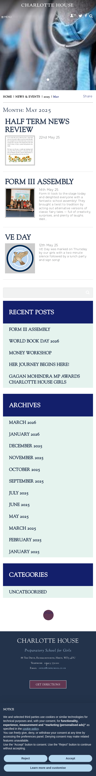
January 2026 (24, 434)
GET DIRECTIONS (48, 684)
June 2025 (19, 504)
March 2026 (22, 422)
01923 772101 (51, 663)
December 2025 (25, 445)
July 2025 (18, 492)
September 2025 (26, 481)
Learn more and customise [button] (48, 767)
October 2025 (24, 469)
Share (87, 96)
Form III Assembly (29, 329)
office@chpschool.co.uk (52, 668)
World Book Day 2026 (34, 341)
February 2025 (25, 539)
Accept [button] (70, 758)
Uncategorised (28, 591)
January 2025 (24, 551)
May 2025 (19, 516)
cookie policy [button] (30, 728)
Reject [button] (25, 758)
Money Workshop (30, 352)
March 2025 (22, 528)
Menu (6, 17)
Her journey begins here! (39, 364)
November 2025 (26, 457)
